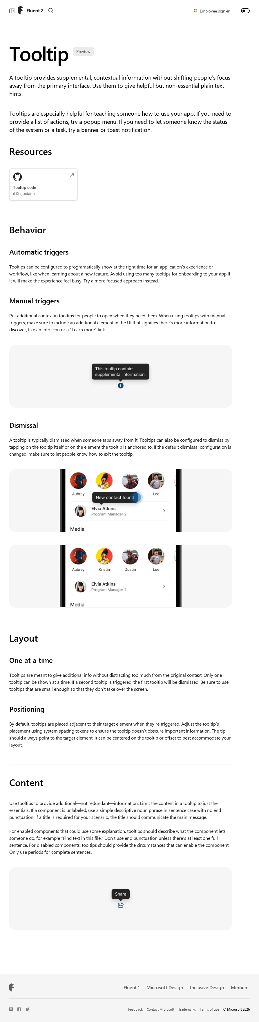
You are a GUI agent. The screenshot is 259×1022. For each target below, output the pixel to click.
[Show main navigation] (12, 10)
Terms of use (209, 1009)
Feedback (135, 1009)
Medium (240, 987)
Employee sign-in (215, 11)
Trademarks (187, 1009)
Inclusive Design (207, 987)
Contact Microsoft (160, 1009)
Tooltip (49, 53)
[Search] (51, 11)
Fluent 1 (132, 987)
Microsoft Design (164, 987)
